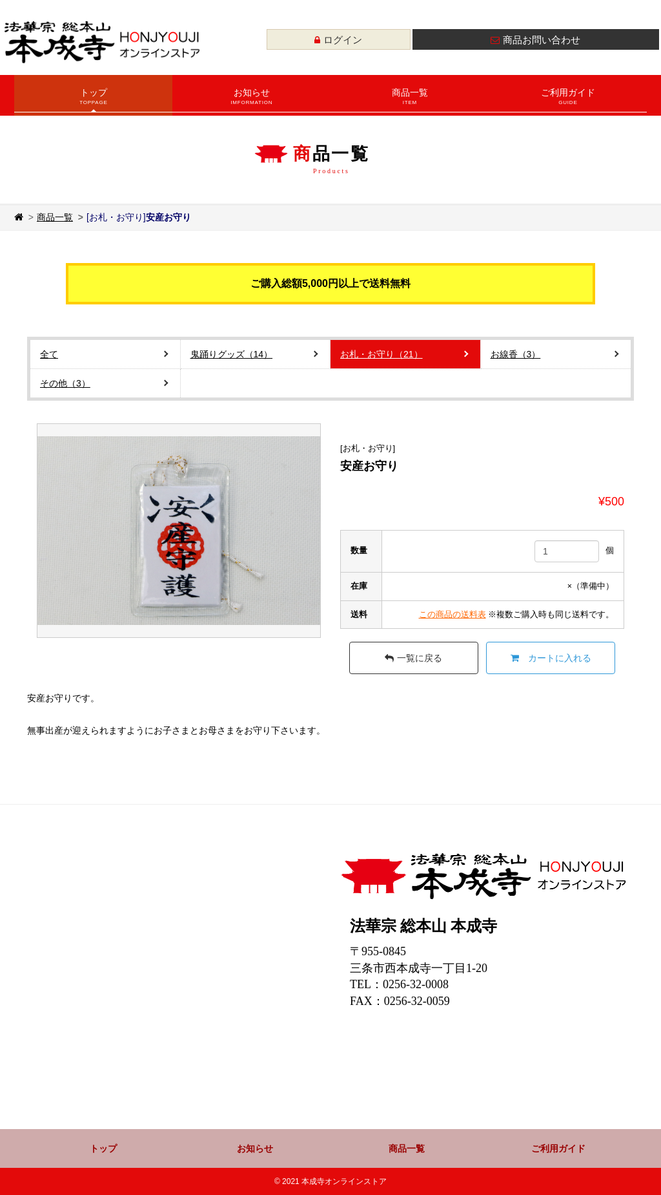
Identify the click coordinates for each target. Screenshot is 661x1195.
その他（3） (65, 383)
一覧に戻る (413, 658)
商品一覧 (409, 99)
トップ (93, 99)
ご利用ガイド (568, 99)
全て (49, 354)
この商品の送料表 (452, 614)
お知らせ (251, 99)
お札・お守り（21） (381, 354)
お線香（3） (516, 354)
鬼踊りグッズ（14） (231, 354)
